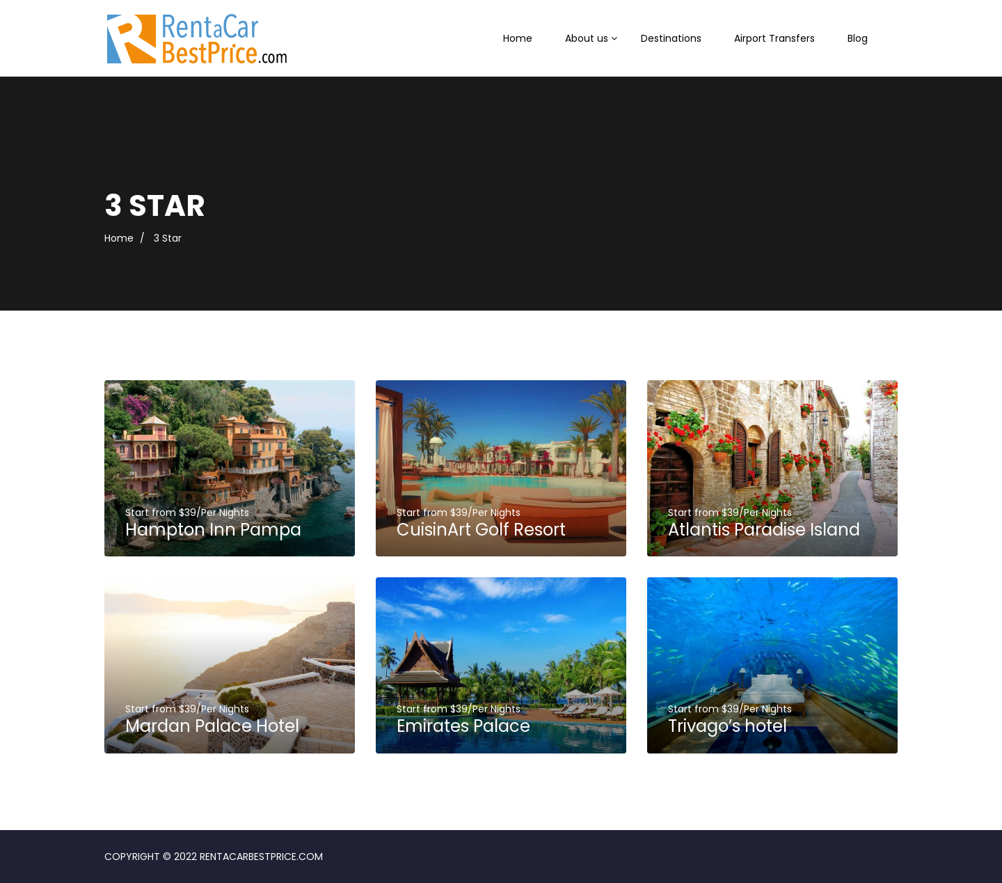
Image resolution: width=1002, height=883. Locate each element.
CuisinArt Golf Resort (481, 529)
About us (586, 38)
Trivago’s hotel (727, 725)
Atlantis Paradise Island (764, 529)
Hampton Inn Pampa (213, 529)
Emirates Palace (463, 725)
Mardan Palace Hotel (212, 725)
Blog (858, 38)
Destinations (671, 38)
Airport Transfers (774, 38)
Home (517, 38)
